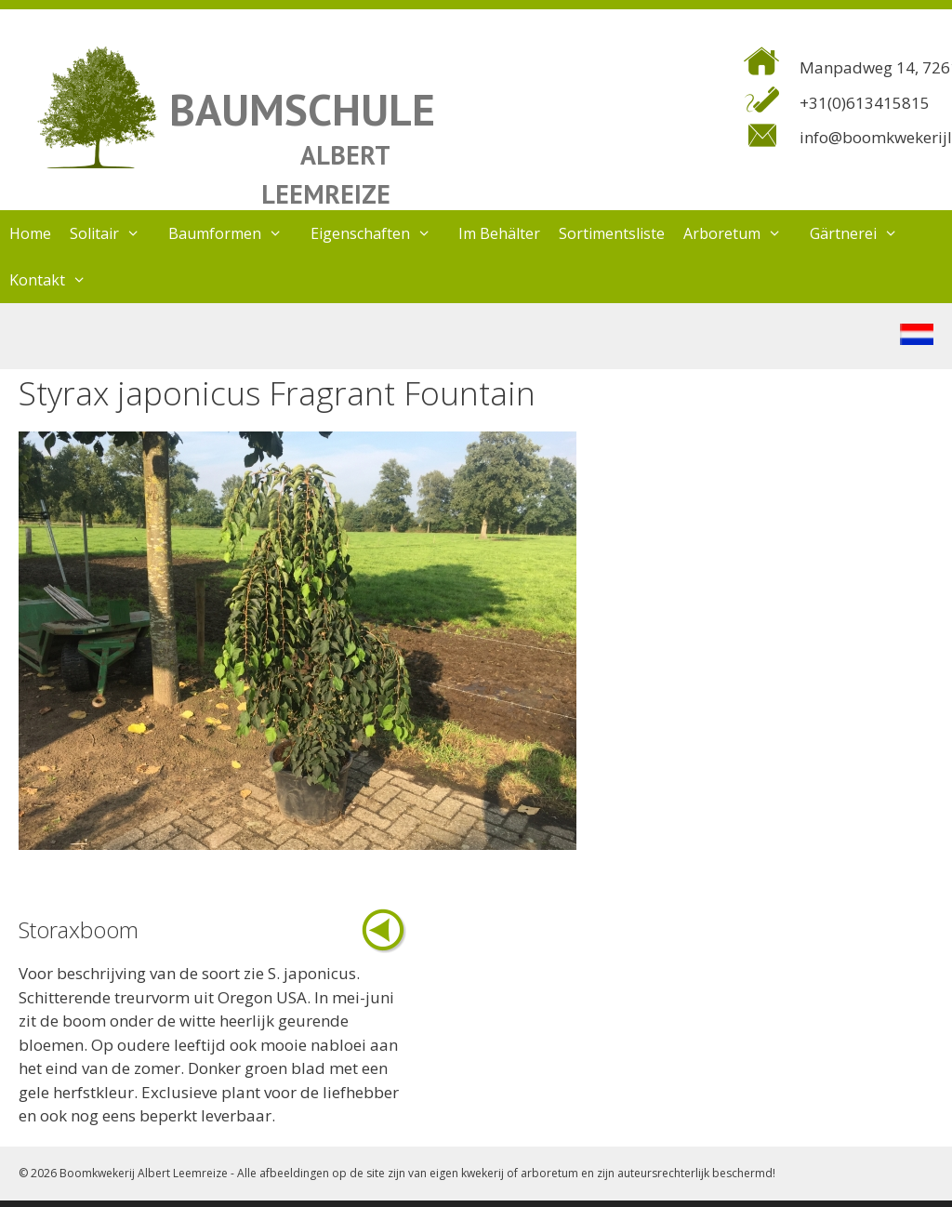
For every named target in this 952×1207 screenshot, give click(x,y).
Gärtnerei (863, 233)
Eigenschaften (380, 233)
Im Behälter (499, 233)
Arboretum (741, 233)
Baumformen (234, 233)
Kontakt (57, 280)
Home (30, 233)
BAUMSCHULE (302, 109)
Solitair (114, 233)
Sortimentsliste (612, 233)
